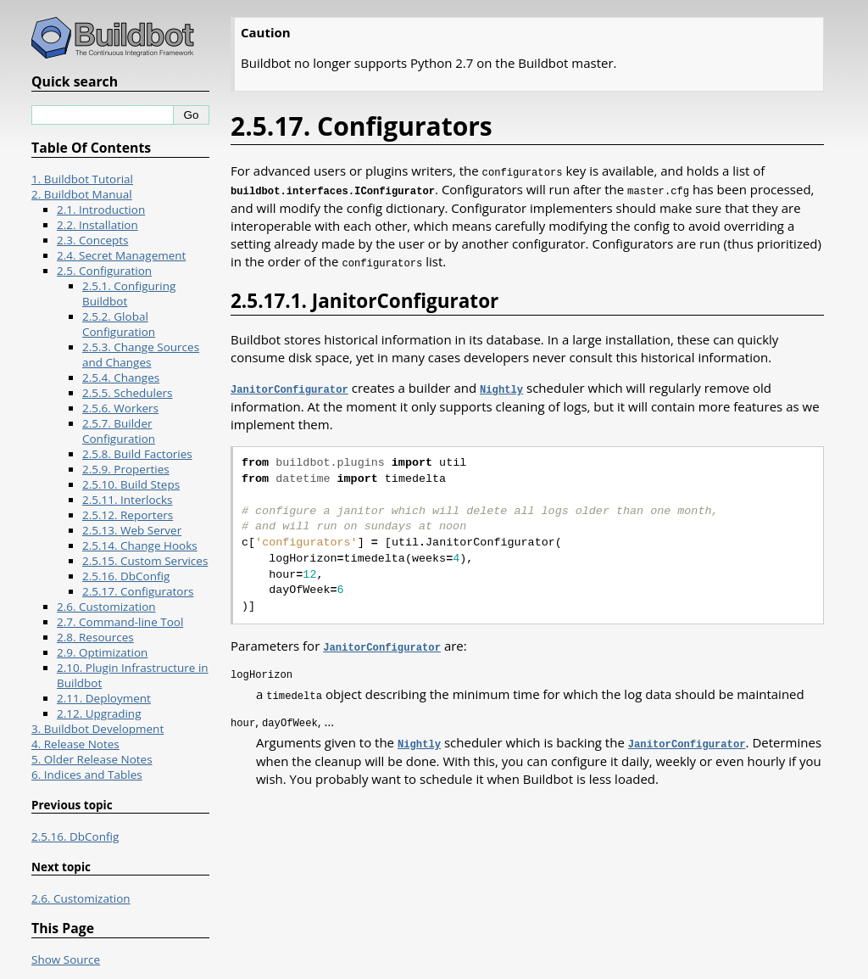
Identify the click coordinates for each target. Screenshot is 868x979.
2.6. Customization (106, 606)
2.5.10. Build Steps (131, 484)
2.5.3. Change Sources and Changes (140, 354)
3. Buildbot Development (97, 728)
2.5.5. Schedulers (127, 392)
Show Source (65, 959)
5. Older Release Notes (92, 759)
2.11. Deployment (104, 698)
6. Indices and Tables (86, 774)
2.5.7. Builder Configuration (118, 431)
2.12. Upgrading (99, 713)
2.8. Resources (95, 637)
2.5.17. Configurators (137, 591)
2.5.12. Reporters (127, 515)
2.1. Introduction (101, 209)
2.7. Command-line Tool (120, 621)
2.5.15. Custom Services (145, 560)
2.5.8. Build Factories (137, 454)
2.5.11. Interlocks (127, 499)
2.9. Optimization (102, 652)
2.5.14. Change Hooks (140, 545)
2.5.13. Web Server (131, 530)
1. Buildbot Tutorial (82, 179)
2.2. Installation (97, 224)
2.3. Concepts (93, 240)
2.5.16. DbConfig (126, 576)
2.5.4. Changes (120, 377)
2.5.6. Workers (120, 408)
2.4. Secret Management (121, 255)
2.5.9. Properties (126, 469)
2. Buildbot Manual (81, 194)
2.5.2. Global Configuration (118, 324)
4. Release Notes (75, 744)
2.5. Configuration (104, 270)
